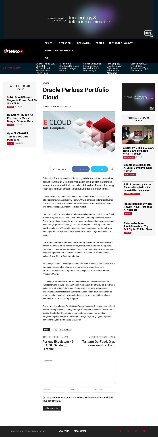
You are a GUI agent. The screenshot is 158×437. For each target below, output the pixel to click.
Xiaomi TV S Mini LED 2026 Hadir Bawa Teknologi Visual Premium (138, 150)
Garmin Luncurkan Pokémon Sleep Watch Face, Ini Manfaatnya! (92, 67)
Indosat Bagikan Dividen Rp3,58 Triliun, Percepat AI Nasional (138, 206)
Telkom (127, 233)
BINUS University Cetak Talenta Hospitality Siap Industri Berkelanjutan (137, 187)
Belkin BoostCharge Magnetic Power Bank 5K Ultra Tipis (22, 100)
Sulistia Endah (52, 106)
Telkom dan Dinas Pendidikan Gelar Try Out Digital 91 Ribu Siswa (138, 226)
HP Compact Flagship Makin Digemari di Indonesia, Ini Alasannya (114, 68)
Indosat (128, 213)
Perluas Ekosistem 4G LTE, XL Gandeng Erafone (58, 345)
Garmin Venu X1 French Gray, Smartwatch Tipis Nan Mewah (139, 67)
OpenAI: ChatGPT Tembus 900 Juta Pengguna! (17, 136)
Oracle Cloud (65, 330)
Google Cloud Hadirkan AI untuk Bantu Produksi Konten (138, 167)
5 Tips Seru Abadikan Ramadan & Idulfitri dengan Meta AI (69, 67)
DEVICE (10, 107)
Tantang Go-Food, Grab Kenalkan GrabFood (98, 343)
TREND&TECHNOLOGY (132, 194)
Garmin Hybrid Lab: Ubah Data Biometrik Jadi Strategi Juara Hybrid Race (45, 68)
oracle (54, 330)
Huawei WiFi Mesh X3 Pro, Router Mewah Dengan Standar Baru (20, 118)
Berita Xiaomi (129, 157)
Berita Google (130, 174)
